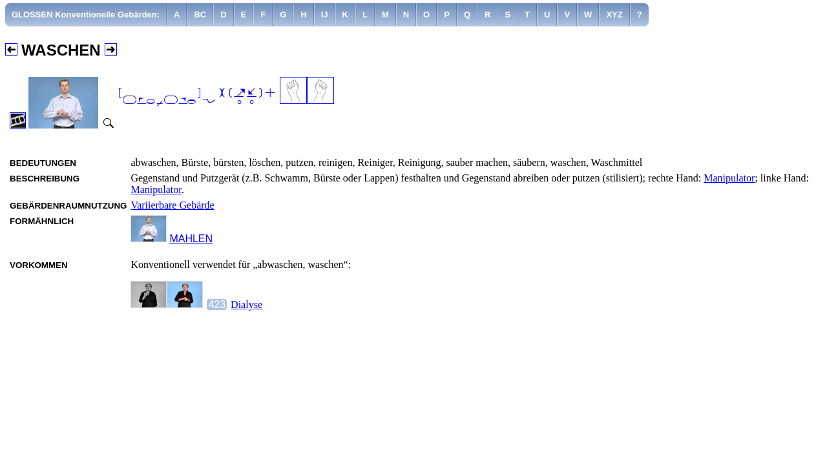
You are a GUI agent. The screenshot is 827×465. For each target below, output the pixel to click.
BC (200, 14)
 (197, 97)
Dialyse (246, 304)
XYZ (614, 14)
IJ (324, 14)
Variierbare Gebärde (172, 205)
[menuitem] (86, 14)
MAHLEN (191, 238)
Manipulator (729, 177)
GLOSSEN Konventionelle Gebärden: (86, 14)
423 (216, 304)
